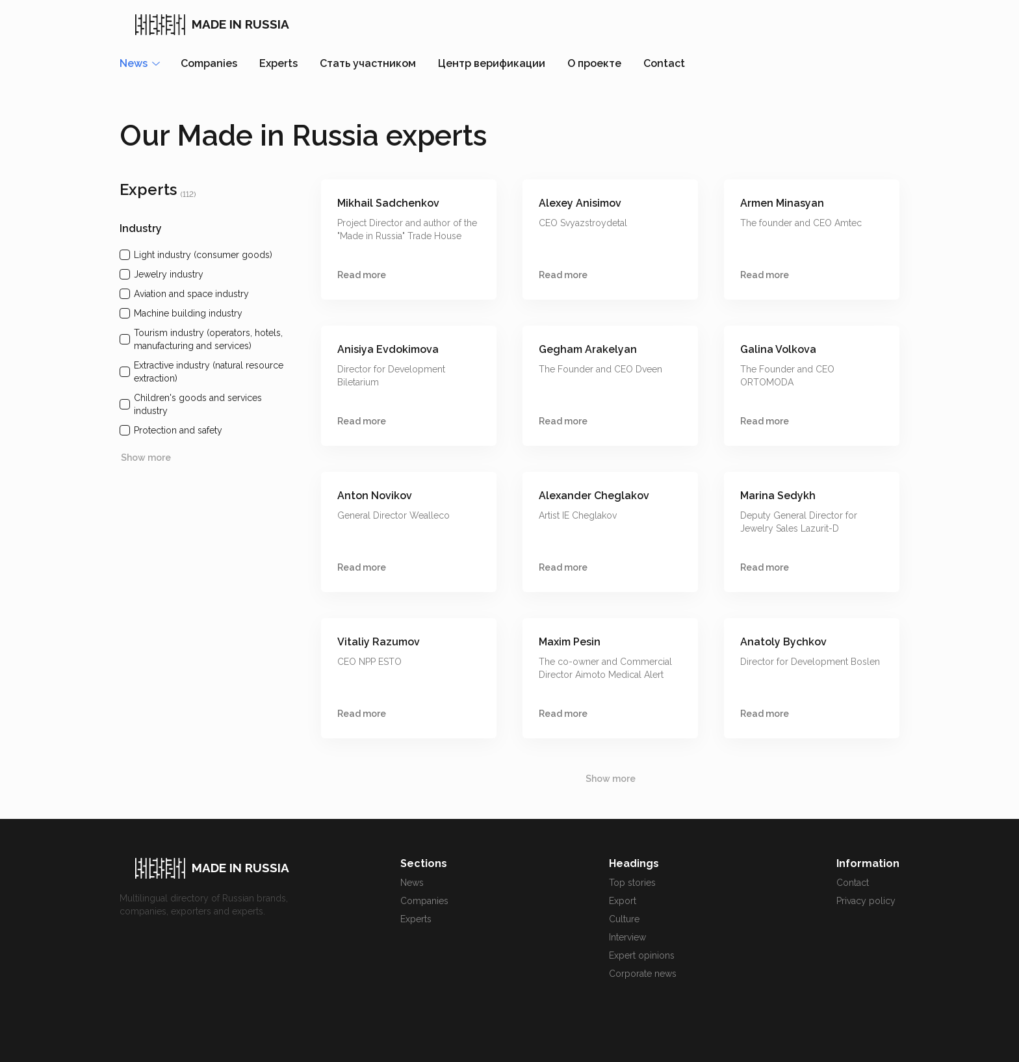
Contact (664, 63)
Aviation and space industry (191, 294)
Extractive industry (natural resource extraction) (208, 371)
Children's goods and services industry (198, 404)
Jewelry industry (168, 274)
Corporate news (643, 973)
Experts (278, 63)
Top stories (632, 882)
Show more (146, 457)
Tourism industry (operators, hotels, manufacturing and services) (208, 339)
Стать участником (368, 63)
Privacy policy (866, 901)
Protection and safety (178, 430)
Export (622, 901)
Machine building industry (188, 313)
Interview (627, 937)
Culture (624, 919)
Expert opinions (642, 955)
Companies (209, 63)
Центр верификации (491, 63)
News (412, 882)
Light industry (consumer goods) (203, 255)
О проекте (594, 63)
